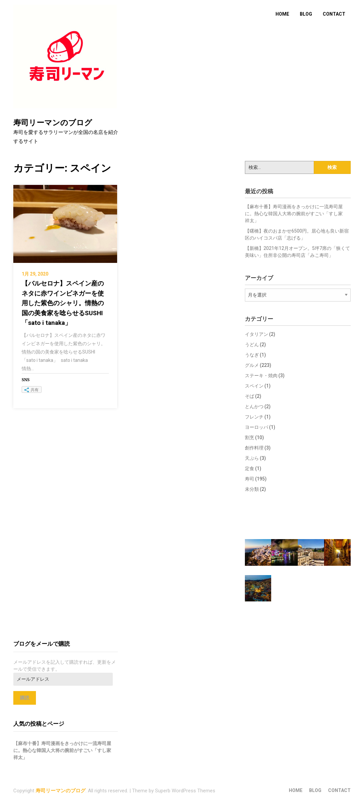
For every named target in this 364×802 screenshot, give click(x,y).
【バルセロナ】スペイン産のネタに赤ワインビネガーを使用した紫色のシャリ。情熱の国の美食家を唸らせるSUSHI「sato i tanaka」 (63, 303)
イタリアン (256, 334)
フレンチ (254, 416)
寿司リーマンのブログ (52, 122)
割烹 (249, 437)
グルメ (252, 365)
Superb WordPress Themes (185, 791)
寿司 (249, 478)
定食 (249, 468)
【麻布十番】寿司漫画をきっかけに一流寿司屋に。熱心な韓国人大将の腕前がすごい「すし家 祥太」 (296, 213)
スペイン (254, 386)
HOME (282, 14)
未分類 (252, 489)
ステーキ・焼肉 (261, 375)
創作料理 (254, 447)
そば (249, 396)
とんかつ (254, 406)
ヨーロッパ (256, 427)
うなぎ (252, 355)
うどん (252, 344)
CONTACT (334, 14)
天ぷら (252, 458)
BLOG (306, 14)
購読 (24, 697)
